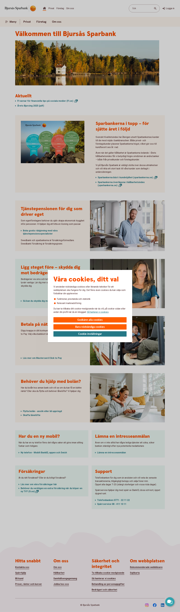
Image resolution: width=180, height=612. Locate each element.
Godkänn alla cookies (90, 320)
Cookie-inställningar (90, 334)
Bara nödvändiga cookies (90, 327)
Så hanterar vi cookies (98, 312)
